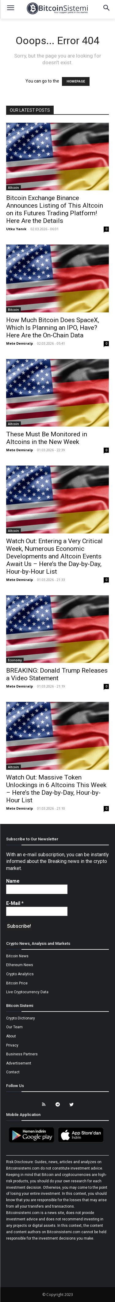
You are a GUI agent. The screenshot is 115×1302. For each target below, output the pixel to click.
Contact (13, 1072)
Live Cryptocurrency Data (27, 992)
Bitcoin (13, 310)
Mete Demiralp (19, 343)
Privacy (12, 1045)
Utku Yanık (16, 229)
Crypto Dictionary (20, 1018)
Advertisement (18, 1063)
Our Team (14, 1027)
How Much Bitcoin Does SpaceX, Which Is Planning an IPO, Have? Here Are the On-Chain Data (52, 327)
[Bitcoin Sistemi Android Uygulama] (33, 1141)
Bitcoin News (17, 956)
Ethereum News (19, 965)
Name (13, 881)
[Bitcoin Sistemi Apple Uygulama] (82, 1141)
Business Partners (22, 1054)
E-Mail (15, 903)
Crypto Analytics (20, 974)
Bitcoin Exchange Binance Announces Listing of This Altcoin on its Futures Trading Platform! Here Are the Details (54, 209)
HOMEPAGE (76, 81)
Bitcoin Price (17, 983)
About (11, 1036)
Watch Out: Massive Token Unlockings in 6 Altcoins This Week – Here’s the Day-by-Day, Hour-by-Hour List (56, 789)
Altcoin (13, 187)
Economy (15, 660)
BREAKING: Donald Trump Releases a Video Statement (57, 674)
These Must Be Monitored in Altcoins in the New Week (46, 438)
